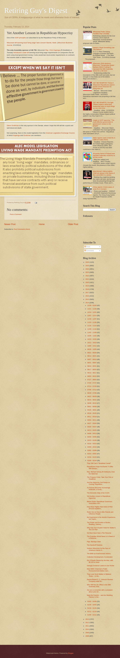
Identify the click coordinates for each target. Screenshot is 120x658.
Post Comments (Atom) (22, 229)
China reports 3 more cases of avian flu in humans (103, 188)
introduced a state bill (21, 52)
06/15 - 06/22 (92, 400)
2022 (87, 276)
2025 (87, 266)
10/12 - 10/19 (92, 342)
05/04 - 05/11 (92, 420)
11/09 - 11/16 (92, 329)
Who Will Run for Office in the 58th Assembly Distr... (99, 585)
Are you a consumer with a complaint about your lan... (99, 591)
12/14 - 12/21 (92, 312)
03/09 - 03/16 (92, 447)
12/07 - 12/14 (92, 315)
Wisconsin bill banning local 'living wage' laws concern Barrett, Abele (31, 43)
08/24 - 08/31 (92, 366)
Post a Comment (15, 214)
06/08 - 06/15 (92, 403)
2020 (87, 282)
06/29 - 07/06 (92, 393)
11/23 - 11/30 (92, 322)
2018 (87, 289)
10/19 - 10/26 (92, 339)
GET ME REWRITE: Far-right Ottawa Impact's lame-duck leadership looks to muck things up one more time (104, 105)
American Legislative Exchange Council (60, 133)
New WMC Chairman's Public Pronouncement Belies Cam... (98, 570)
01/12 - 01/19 (92, 611)
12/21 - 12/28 (92, 309)
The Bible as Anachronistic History (99, 553)
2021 (87, 279)
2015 (87, 299)
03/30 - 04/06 (92, 437)
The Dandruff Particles (94, 545)
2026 (87, 262)
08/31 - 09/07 (92, 363)
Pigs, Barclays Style (94, 542)
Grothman (27, 135)
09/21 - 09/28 (92, 353)
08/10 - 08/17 (92, 373)
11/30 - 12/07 (92, 319)
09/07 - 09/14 (92, 359)
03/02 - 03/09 (92, 450)
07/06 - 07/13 (92, 390)
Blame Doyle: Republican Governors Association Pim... (99, 502)
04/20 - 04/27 (92, 427)
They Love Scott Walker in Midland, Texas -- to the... (99, 575)
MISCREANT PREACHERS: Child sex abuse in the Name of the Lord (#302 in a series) (104, 173)
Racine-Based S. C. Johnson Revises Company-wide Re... (100, 580)
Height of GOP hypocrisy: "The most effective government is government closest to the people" (103, 123)
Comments (89, 251)
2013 (87, 619)
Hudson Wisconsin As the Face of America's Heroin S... (98, 549)
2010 (87, 629)
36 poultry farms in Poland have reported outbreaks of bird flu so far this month (104, 155)
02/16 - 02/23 (92, 457)
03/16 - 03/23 (92, 443)
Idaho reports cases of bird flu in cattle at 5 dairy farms (104, 139)
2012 (87, 622)
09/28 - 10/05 (92, 349)
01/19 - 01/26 (92, 608)
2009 (87, 633)
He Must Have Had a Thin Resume (99, 533)
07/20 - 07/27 (92, 383)
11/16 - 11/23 (92, 326)
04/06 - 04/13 (92, 433)
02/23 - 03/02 (92, 454)
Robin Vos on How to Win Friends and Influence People (100, 513)
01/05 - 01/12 (92, 615)
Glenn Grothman (13, 125)
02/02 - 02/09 (92, 601)
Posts (87, 247)
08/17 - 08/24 (92, 369)
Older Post (73, 224)
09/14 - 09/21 (92, 356)
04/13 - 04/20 (92, 430)
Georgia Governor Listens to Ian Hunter (100, 566)
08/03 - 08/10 (92, 376)
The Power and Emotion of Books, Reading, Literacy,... (99, 523)
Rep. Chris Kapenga (52, 50)
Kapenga (16, 135)
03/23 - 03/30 (92, 440)
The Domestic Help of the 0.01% (98, 493)
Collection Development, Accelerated (99, 557)
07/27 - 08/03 (92, 380)
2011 (87, 626)
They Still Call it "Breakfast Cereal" (99, 463)
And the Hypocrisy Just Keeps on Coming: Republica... (98, 483)
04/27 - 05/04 (92, 423)
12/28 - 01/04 (92, 305)
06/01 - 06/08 (92, 406)
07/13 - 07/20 (92, 386)
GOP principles (20, 38)
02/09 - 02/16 (92, 460)
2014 (87, 303)
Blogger (70, 653)
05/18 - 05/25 (92, 413)
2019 (87, 286)
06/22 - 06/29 (92, 396)
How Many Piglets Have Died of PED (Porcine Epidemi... (99, 508)
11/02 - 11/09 (92, 332)
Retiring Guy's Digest (35, 10)
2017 (87, 292)
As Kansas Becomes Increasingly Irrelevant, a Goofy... (98, 488)
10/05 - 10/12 (92, 346)
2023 (87, 272)
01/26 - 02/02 (92, 605)
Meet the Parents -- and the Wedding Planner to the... (99, 596)
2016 (87, 296)
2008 (87, 636)
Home (42, 224)
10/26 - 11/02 (92, 336)
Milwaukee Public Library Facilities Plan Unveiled (101, 32)
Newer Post (10, 224)
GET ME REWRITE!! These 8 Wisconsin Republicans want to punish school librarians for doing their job (104, 85)
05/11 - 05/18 (92, 417)
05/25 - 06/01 (92, 410)
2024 (87, 269)
